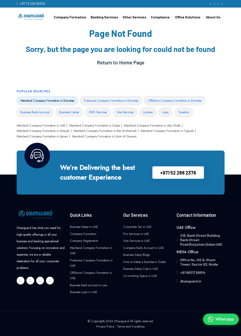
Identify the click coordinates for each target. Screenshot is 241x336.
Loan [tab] (165, 112)
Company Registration (84, 241)
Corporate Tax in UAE (137, 227)
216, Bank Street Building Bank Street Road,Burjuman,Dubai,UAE (201, 239)
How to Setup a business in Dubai (144, 262)
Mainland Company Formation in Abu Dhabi (152, 125)
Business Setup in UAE (84, 227)
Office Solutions (187, 17)
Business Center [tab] (69, 112)
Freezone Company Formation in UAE (91, 263)
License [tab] (148, 112)
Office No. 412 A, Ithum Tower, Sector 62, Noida (199, 262)
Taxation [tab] (183, 112)
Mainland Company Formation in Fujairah (167, 131)
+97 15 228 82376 (32, 3)
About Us (213, 17)
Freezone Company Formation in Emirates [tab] (111, 100)
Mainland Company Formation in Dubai (94, 125)
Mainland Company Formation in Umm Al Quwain (104, 136)
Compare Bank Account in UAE (143, 248)
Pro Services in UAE (136, 234)
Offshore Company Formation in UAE (91, 275)
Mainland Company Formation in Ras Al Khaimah (105, 131)
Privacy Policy (105, 326)
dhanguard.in (190, 281)
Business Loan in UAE (83, 292)
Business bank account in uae (88, 285)
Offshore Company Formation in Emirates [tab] (174, 100)
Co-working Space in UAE (140, 276)
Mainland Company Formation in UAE (41, 125)
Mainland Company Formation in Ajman (42, 136)
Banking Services (104, 17)
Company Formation (70, 17)
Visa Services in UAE (136, 241)
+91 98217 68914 (192, 272)
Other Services (134, 17)
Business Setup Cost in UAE (140, 268)
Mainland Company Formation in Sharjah (43, 131)
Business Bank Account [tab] (35, 112)
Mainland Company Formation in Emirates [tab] (47, 100)
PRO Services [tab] (98, 112)
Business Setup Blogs (136, 254)
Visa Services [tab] (125, 112)
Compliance (160, 17)
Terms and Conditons (131, 326)
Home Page (131, 63)
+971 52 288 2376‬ (178, 172)
